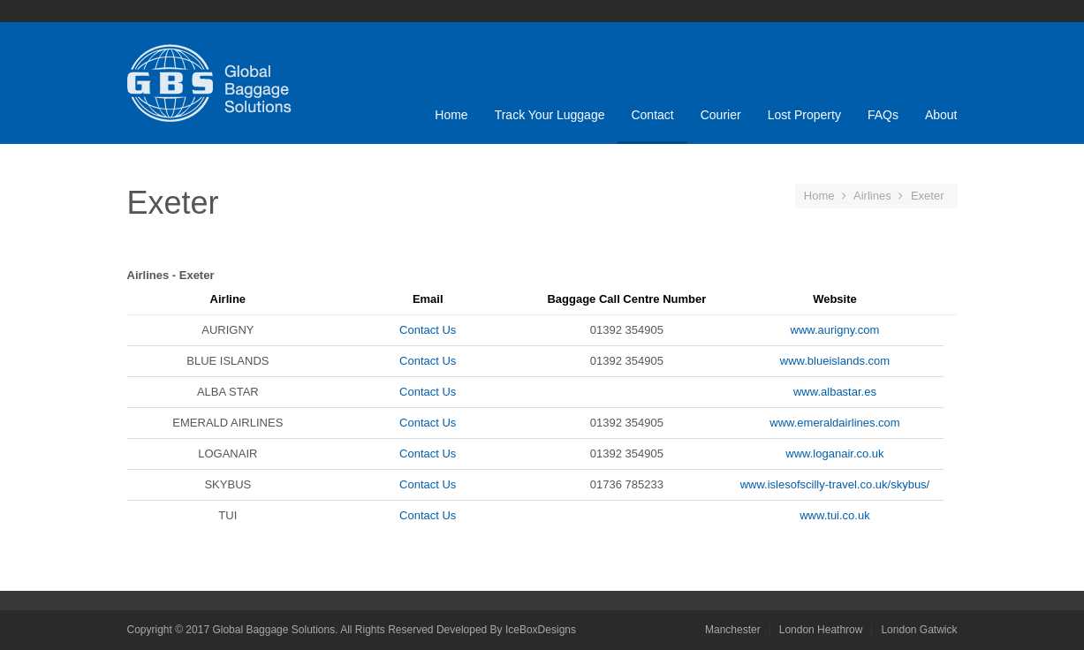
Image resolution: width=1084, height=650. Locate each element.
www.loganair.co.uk (834, 453)
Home (451, 115)
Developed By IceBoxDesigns (506, 630)
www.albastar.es (834, 391)
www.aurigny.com (835, 329)
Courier (721, 115)
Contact (652, 115)
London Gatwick (919, 630)
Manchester (733, 630)
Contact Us (427, 329)
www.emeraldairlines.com (834, 422)
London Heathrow (821, 630)
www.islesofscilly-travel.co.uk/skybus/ (835, 484)
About (941, 115)
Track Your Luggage (550, 115)
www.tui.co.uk (834, 515)
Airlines (872, 195)
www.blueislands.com (835, 360)
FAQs (883, 115)
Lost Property (804, 115)
